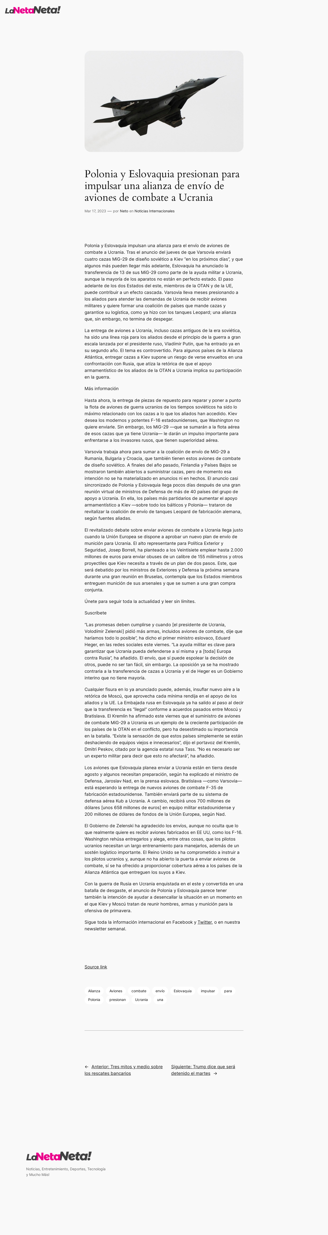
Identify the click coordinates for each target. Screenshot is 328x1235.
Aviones (115, 991)
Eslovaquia (183, 991)
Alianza (94, 991)
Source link (96, 966)
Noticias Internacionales (155, 211)
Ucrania (141, 999)
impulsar (208, 991)
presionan (117, 999)
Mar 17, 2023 (95, 211)
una (160, 999)
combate (138, 991)
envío (160, 991)
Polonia (94, 999)
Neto (124, 211)
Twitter (205, 922)
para (228, 991)
